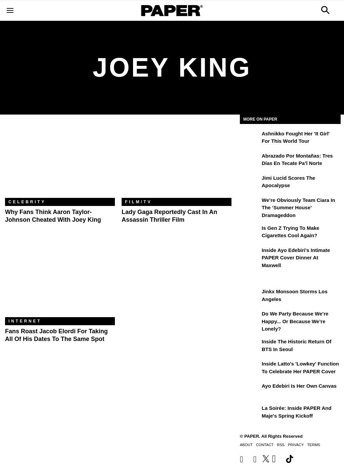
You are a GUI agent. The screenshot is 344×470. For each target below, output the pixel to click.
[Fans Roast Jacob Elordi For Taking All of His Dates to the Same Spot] (60, 280)
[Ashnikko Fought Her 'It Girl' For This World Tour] (250, 138)
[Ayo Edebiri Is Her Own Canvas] (250, 390)
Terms (313, 445)
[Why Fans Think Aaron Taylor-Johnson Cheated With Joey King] (60, 161)
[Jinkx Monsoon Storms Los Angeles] (250, 296)
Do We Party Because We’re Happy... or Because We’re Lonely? (295, 321)
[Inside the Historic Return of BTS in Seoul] (250, 346)
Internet (24, 321)
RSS (281, 445)
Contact (264, 445)
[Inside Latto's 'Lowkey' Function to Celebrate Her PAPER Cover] (250, 368)
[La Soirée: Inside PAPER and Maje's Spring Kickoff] (250, 412)
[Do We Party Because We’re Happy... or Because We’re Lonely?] (250, 318)
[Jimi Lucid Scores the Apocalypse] (250, 182)
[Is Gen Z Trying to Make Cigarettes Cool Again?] (250, 232)
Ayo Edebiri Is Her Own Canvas (299, 386)
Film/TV (138, 202)
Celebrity (27, 202)
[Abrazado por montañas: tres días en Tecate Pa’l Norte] (250, 160)
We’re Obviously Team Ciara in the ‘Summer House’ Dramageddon (298, 207)
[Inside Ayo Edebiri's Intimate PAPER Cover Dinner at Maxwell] (250, 255)
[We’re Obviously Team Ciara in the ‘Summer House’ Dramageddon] (250, 205)
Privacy (296, 445)
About (246, 445)
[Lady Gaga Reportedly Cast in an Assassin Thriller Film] (176, 161)
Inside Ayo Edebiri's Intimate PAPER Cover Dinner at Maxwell (296, 257)
